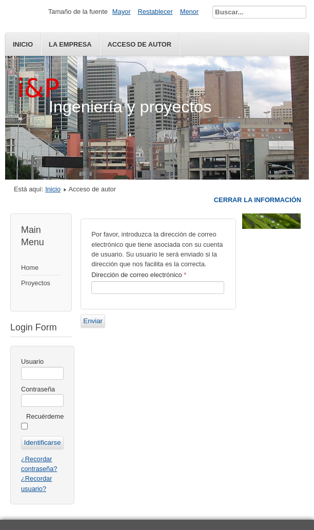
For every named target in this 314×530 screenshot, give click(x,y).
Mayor (121, 11)
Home (29, 267)
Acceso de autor (139, 44)
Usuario (32, 361)
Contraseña (38, 389)
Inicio (23, 44)
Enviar (93, 321)
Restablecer (155, 11)
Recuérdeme (45, 416)
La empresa (70, 44)
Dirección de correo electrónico (138, 275)
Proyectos (35, 283)
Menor (189, 11)
